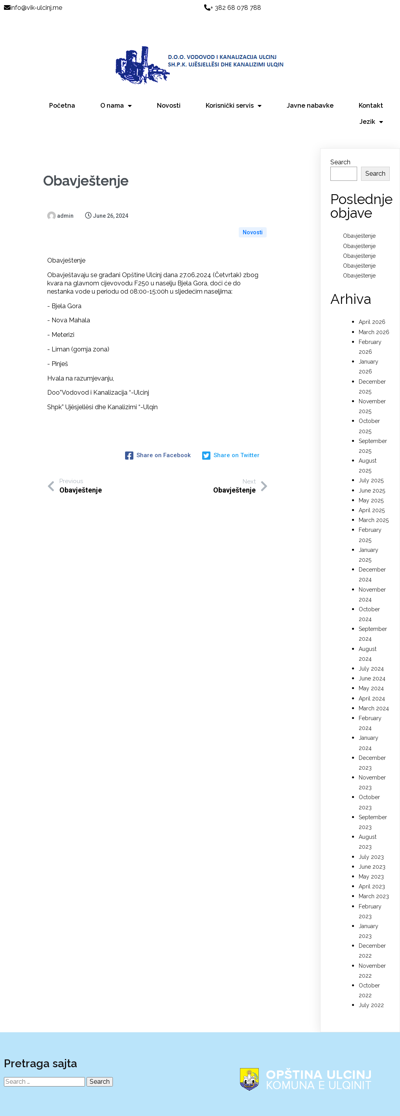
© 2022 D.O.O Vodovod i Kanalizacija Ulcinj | (201, 1107)
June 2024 (372, 653)
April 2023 (372, 861)
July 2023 (371, 832)
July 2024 (371, 643)
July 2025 (371, 455)
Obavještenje (359, 211)
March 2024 (374, 683)
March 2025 (374, 495)
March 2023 (374, 871)
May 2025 (371, 475)
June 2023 (372, 841)
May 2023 (371, 851)
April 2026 (372, 297)
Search (340, 137)
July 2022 (371, 980)
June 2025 (372, 465)
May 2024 (371, 663)
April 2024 (372, 673)
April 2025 (372, 485)
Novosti (253, 195)
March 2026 (374, 307)
